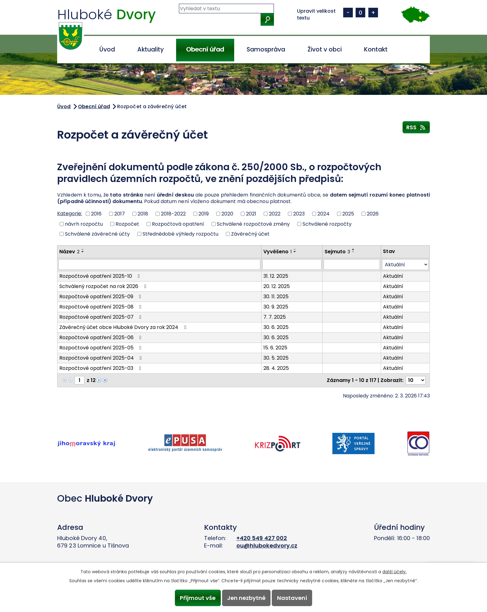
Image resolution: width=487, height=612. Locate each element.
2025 (348, 213)
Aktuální (393, 276)
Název (69, 251)
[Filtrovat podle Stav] (405, 264)
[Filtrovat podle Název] (159, 264)
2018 (143, 213)
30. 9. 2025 (275, 306)
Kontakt (376, 49)
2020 (227, 213)
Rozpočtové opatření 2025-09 (101, 296)
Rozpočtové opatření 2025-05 (101, 347)
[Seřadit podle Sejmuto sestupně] (353, 252)
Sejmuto (337, 251)
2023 (299, 213)
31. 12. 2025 (275, 276)
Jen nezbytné (246, 598)
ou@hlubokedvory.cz (267, 545)
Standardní (360, 12)
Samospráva (266, 49)
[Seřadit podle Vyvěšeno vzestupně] (295, 249)
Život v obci (324, 49)
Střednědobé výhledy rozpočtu (180, 233)
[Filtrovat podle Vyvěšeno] (291, 264)
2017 (119, 213)
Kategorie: (69, 213)
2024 (323, 213)
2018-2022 (173, 213)
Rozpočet (127, 223)
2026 (373, 213)
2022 (274, 213)
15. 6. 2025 (275, 347)
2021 (251, 213)
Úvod (107, 49)
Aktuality (150, 49)
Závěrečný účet (250, 233)
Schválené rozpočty (327, 223)
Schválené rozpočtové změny (253, 223)
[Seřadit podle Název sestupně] (83, 252)
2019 (203, 213)
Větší (373, 12)
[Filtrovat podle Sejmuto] (352, 264)
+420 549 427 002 (261, 538)
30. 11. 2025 (276, 296)
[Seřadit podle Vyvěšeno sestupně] (295, 252)
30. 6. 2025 (276, 327)
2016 (96, 213)
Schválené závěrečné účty (97, 233)
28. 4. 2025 (276, 368)
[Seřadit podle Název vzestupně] (83, 249)
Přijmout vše (198, 598)
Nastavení (292, 598)
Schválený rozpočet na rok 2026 (103, 286)
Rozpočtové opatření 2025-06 (101, 337)
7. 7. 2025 (274, 317)
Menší (348, 12)
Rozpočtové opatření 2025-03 (101, 368)
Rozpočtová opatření (178, 223)
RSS (416, 127)
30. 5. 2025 (276, 357)
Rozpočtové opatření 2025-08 (101, 306)
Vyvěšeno (277, 251)
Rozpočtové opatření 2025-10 (100, 276)
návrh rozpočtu (84, 223)
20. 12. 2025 (276, 286)
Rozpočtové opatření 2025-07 (101, 317)
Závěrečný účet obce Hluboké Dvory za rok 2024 (123, 327)
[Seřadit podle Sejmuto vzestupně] (353, 249)
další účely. (394, 572)
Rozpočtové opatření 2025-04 (101, 357)
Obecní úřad (205, 49)
